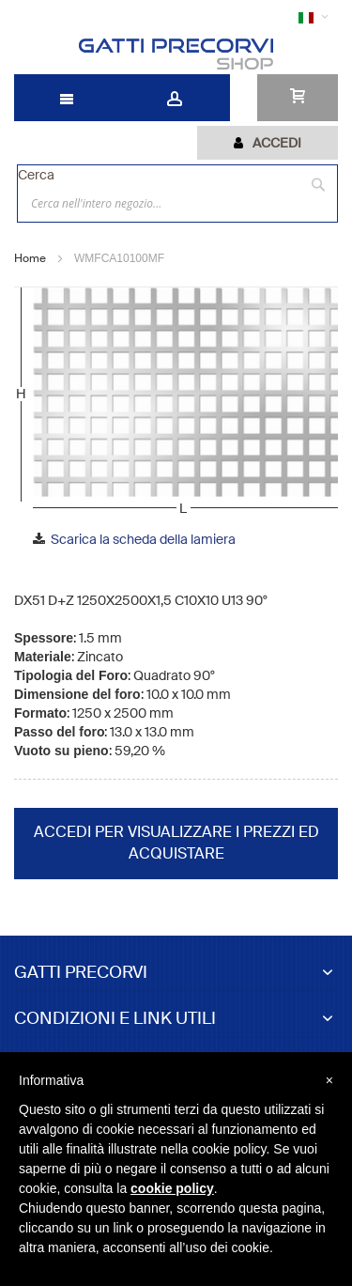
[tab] (267, 143)
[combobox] (177, 203)
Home (30, 258)
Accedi (277, 142)
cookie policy (172, 1188)
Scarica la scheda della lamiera (143, 539)
